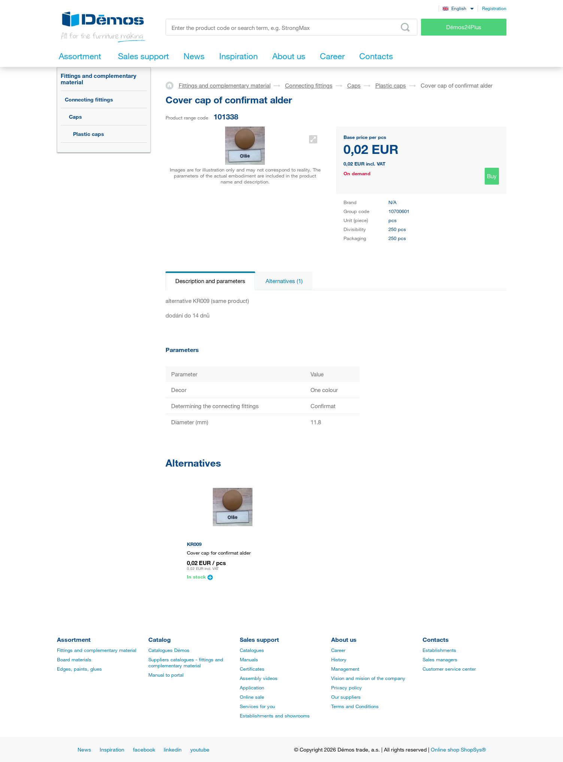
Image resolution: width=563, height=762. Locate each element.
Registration (494, 8)
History (338, 659)
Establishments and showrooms (275, 716)
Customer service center (449, 669)
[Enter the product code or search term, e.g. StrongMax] (291, 27)
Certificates (252, 669)
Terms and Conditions (355, 706)
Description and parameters (210, 280)
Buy (492, 176)
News (84, 749)
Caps (75, 116)
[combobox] (458, 8)
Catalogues (252, 650)
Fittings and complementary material (98, 78)
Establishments (439, 650)
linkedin (173, 749)
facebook (144, 749)
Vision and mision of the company (368, 678)
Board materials (74, 659)
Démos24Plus (463, 27)
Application (252, 687)
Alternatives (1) (284, 280)
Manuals (249, 659)
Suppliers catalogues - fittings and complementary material (185, 662)
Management (345, 669)
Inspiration (112, 749)
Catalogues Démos (169, 650)
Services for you (257, 706)
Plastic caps (88, 134)
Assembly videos (259, 678)
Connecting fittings (89, 99)
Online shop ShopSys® (458, 749)
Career (338, 650)
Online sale (252, 697)
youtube (199, 749)
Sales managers (440, 659)
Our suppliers (346, 697)
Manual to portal (166, 675)
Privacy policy (346, 687)
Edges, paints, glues (79, 669)
